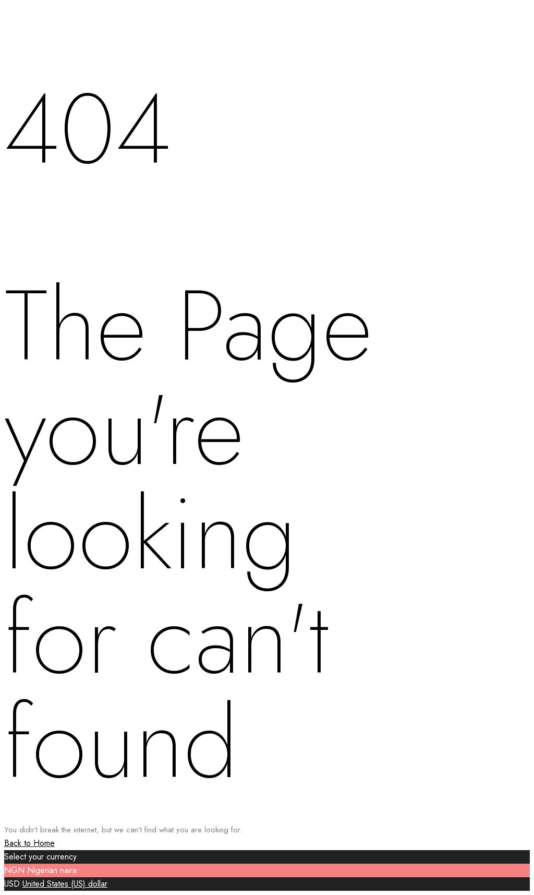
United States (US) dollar (64, 884)
